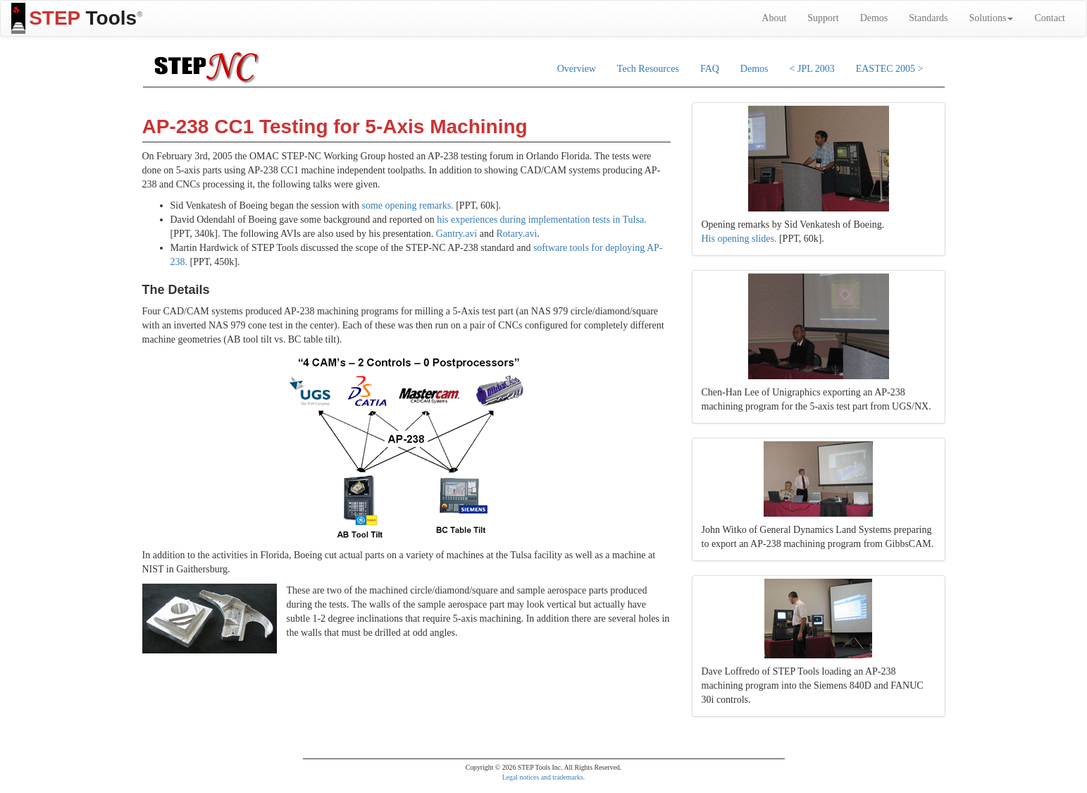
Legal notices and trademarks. (543, 777)
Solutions (991, 18)
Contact (1049, 18)
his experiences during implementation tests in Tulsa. (541, 219)
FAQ (709, 68)
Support (822, 18)
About (774, 18)
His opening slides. (739, 238)
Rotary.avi (516, 233)
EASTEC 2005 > (890, 68)
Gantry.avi (457, 233)
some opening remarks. (407, 205)
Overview (576, 68)
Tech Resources (648, 68)
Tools (76, 18)
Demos (874, 18)
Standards (928, 18)
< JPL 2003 (812, 68)
